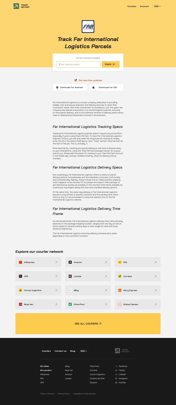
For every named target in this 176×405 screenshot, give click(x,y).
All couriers (46, 370)
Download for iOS (108, 87)
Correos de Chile (97, 378)
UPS (42, 382)
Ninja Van (69, 370)
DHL (42, 378)
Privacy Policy (64, 394)
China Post (94, 366)
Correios (93, 370)
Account (144, 6)
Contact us (60, 351)
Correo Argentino (97, 374)
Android (116, 150)
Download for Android (71, 87)
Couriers (131, 6)
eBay (67, 366)
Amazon (68, 374)
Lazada (68, 378)
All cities (44, 366)
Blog (72, 351)
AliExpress (44, 374)
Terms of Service (47, 394)
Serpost (93, 382)
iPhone (60, 153)
